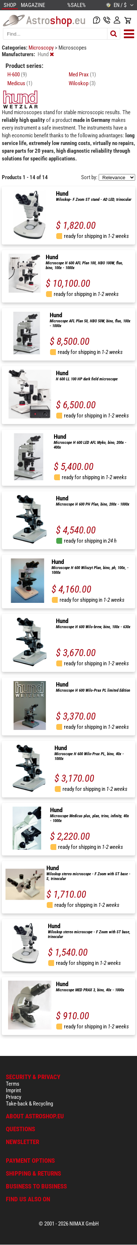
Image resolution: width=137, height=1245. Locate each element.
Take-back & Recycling (29, 1103)
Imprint (13, 1090)
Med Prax (82, 74)
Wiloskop (82, 83)
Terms (12, 1084)
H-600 (17, 74)
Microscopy (41, 47)
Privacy (13, 1097)
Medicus (20, 83)
